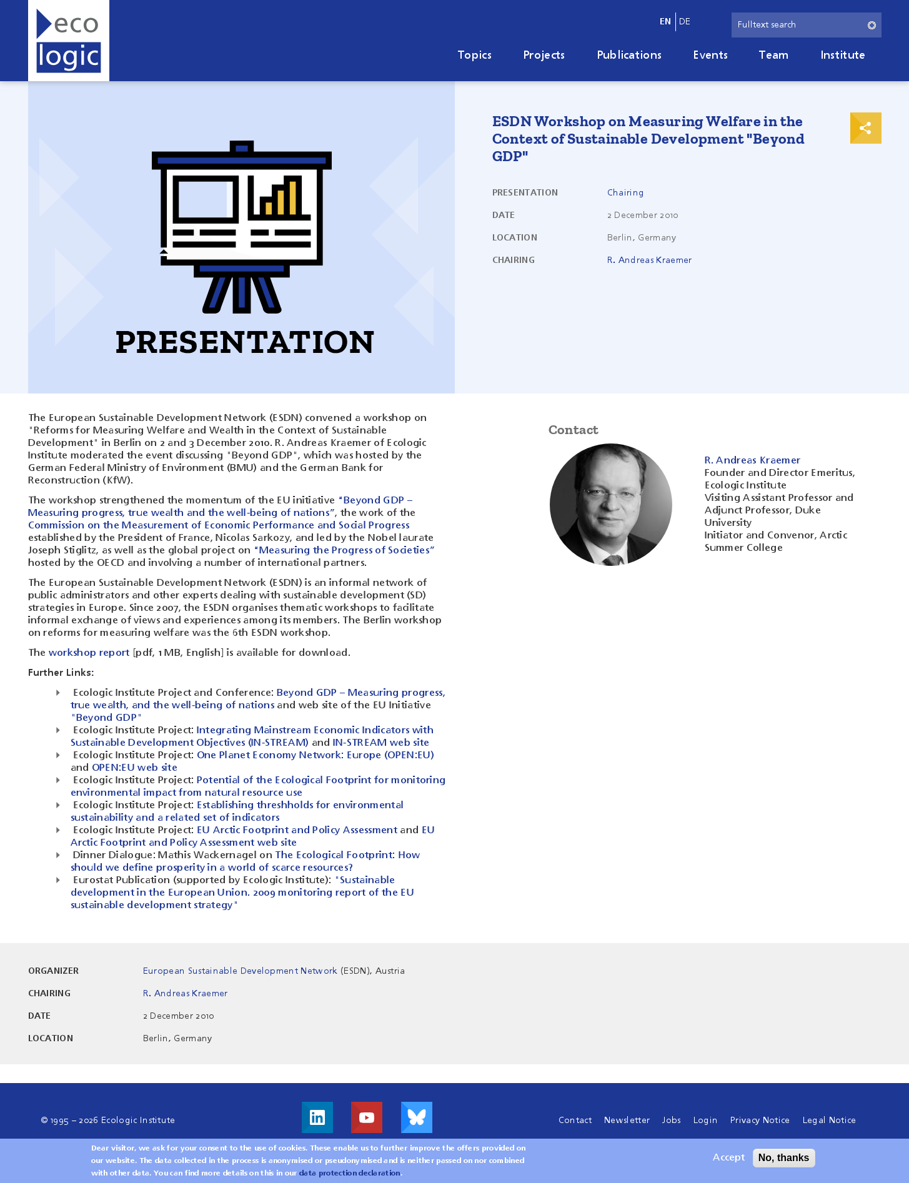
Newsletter (627, 1120)
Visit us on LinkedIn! (317, 1117)
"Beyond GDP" (107, 718)
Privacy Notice (760, 1120)
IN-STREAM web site (381, 743)
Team (773, 55)
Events (710, 55)
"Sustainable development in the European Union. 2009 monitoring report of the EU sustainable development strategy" (242, 893)
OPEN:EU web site (134, 768)
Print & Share (866, 128)
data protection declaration (349, 1177)
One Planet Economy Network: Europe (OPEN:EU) (315, 756)
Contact (575, 1120)
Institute (843, 55)
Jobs (671, 1120)
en (666, 21)
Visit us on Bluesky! (416, 1117)
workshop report (89, 653)
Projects (544, 55)
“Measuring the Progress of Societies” (344, 551)
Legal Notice (830, 1120)
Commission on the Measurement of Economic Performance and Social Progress (218, 526)
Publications (629, 55)
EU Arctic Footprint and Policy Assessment (297, 831)
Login (705, 1120)
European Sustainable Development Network (240, 971)
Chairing (626, 193)
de (685, 21)
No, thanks (784, 1161)
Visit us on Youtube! (366, 1117)
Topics (475, 55)
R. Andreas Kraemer (649, 260)
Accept (729, 1161)
